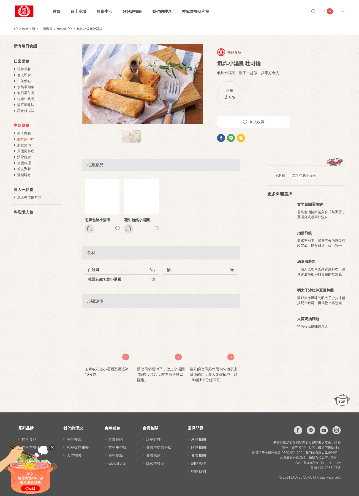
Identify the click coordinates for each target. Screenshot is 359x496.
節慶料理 (24, 163)
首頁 (56, 11)
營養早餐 (24, 69)
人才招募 (74, 455)
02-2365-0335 (330, 468)
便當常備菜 (25, 86)
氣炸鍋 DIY (64, 29)
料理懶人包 (23, 212)
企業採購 (115, 439)
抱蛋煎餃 (304, 232)
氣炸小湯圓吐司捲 (89, 29)
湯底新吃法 (25, 104)
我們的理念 (162, 11)
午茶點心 (24, 81)
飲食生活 (104, 11)
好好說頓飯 (132, 11)
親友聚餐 (24, 168)
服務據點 (115, 455)
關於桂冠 (74, 439)
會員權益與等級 (159, 447)
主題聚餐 (46, 29)
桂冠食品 (234, 52)
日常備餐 (21, 61)
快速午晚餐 (25, 98)
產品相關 (198, 439)
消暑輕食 (24, 157)
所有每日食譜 (25, 46)
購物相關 (198, 447)
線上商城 (78, 11)
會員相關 (198, 455)
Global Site (117, 463)
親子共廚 (24, 133)
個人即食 (24, 75)
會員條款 (153, 455)
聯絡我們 (198, 471)
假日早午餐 (25, 92)
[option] (142, 84)
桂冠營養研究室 (195, 11)
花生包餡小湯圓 (137, 220)
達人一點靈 (23, 189)
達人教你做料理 (29, 197)
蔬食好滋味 (25, 110)
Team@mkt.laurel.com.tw (322, 463)
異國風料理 (25, 151)
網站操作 (198, 463)
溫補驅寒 (24, 174)
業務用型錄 (117, 447)
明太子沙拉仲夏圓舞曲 (315, 290)
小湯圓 (280, 175)
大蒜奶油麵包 (308, 318)
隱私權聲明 (155, 463)
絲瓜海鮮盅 (306, 261)
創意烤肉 (24, 145)
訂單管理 (153, 439)
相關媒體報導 (78, 447)
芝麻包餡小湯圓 (97, 220)
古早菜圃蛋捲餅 (310, 204)
